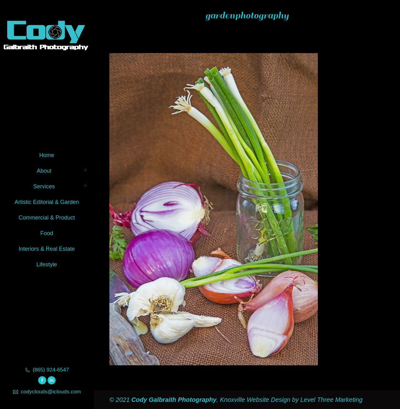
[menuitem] (46, 154)
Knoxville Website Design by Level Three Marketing (290, 399)
